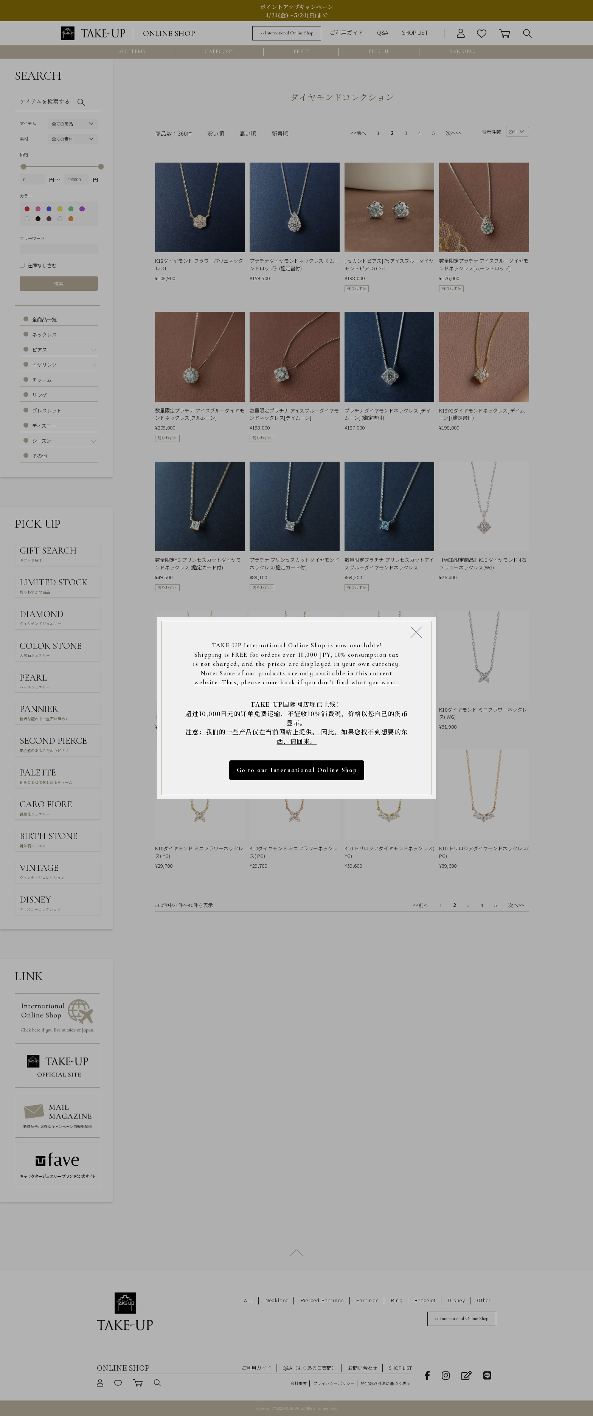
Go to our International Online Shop (296, 770)
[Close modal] (416, 632)
